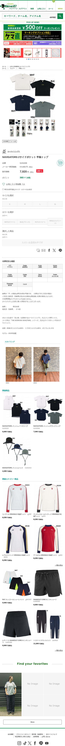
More (32, 722)
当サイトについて (51, 734)
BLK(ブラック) (25, 222)
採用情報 (36, 736)
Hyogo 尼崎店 (55, 266)
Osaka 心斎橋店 (10, 275)
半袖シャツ (22, 68)
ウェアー (12, 68)
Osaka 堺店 (25, 275)
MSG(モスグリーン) (55, 222)
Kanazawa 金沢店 (10, 284)
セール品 (13, 141)
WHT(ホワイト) (9, 222)
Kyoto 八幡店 (40, 266)
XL (55, 204)
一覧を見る (59, 565)
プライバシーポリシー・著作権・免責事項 (29, 734)
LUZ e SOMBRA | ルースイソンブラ (20, 66)
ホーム (4, 66)
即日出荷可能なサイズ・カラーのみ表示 (18, 189)
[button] (26, 59)
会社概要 (10, 734)
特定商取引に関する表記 (22, 736)
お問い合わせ (46, 736)
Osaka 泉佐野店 (24, 266)
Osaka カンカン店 (55, 275)
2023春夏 (6, 141)
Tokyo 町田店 (40, 275)
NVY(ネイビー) (40, 222)
